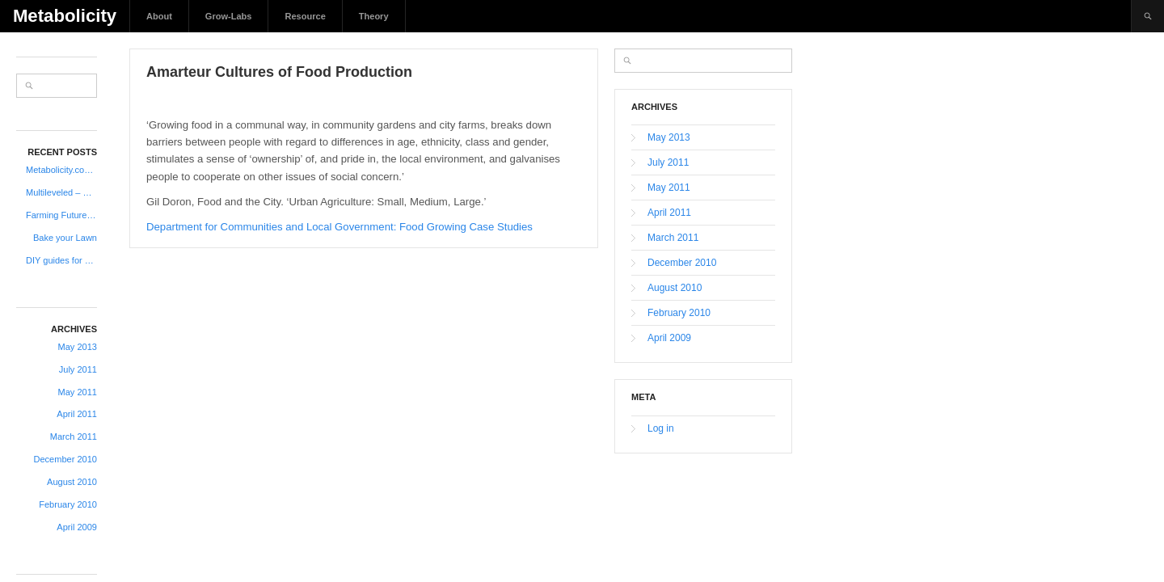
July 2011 (78, 369)
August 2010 (72, 482)
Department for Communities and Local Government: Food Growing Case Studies (339, 227)
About (159, 16)
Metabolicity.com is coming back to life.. (61, 170)
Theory (374, 16)
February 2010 (68, 504)
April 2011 (77, 414)
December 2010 (66, 459)
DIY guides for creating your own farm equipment (61, 260)
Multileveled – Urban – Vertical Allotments (61, 192)
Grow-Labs (228, 16)
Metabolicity (64, 16)
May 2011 (77, 392)
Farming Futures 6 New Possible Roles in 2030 (61, 215)
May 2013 (77, 347)
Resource (305, 16)
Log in (660, 428)
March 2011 (73, 436)
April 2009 (77, 527)
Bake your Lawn (65, 237)
